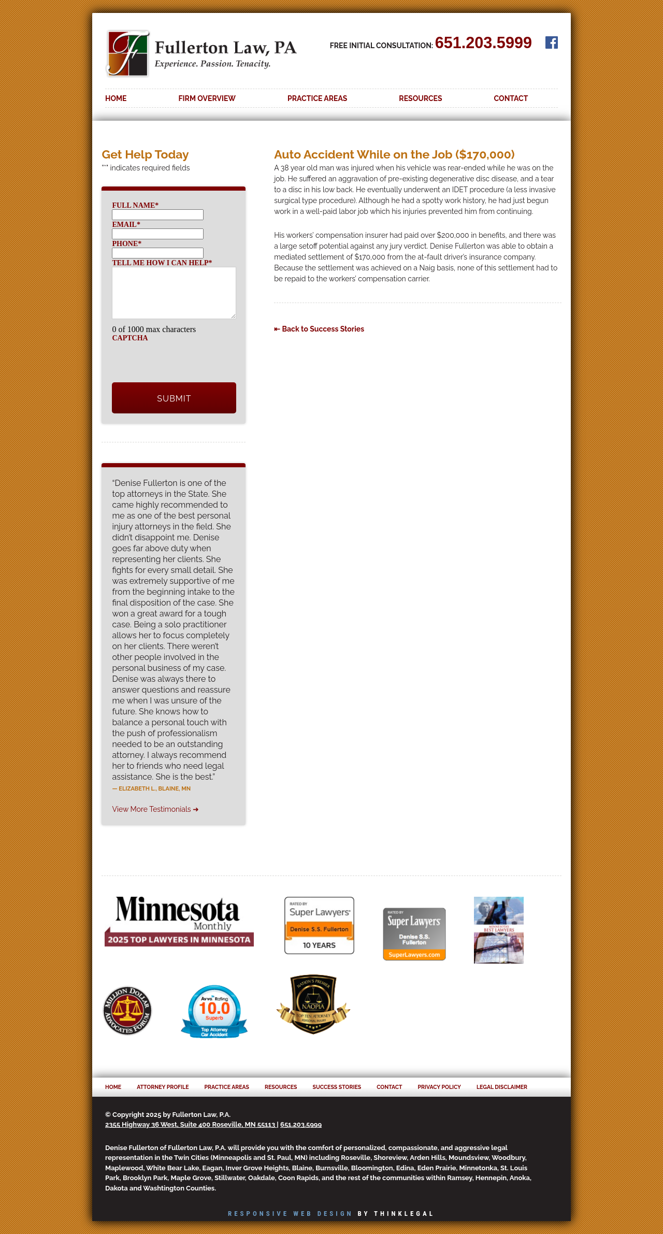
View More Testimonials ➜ (155, 809)
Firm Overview (207, 98)
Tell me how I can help (162, 263)
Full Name (135, 205)
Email (126, 224)
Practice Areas (317, 98)
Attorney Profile (163, 1087)
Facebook (551, 42)
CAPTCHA (130, 338)
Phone (126, 244)
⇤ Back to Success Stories (319, 329)
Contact (511, 98)
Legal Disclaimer (502, 1087)
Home (116, 98)
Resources (420, 98)
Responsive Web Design (290, 1213)
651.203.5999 (483, 42)
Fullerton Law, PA (201, 58)
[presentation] (190, 362)
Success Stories (336, 1087)
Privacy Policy (439, 1087)
